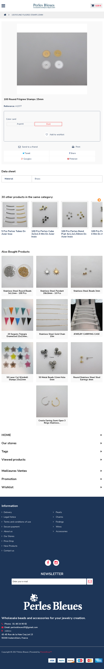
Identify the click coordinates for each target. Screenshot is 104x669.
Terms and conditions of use (17, 521)
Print (78, 146)
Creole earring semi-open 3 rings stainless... (52, 421)
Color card (11, 119)
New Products (10, 546)
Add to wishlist (56, 134)
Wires (58, 526)
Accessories (61, 531)
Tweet (26, 153)
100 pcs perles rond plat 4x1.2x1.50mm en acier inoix (73, 234)
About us (8, 531)
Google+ (26, 159)
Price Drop (9, 541)
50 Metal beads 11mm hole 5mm (52, 378)
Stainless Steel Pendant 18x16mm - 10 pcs (52, 292)
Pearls (58, 512)
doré (48, 124)
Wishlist (7, 487)
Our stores (9, 443)
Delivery (8, 512)
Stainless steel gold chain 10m (52, 335)
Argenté (20, 124)
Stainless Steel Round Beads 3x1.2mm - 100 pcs (17, 292)
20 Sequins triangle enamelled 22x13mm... (17, 335)
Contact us (9, 550)
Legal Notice (10, 517)
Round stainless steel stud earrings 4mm (86, 378)
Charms (59, 517)
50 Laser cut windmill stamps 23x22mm (17, 378)
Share (72, 153)
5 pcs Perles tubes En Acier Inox (14, 232)
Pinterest (72, 159)
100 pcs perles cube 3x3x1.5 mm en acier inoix (42, 234)
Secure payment (11, 526)
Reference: (9, 106)
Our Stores (9, 536)
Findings (59, 521)
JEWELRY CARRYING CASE (87, 334)
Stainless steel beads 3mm (87, 291)
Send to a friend (30, 146)
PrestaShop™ (46, 652)
